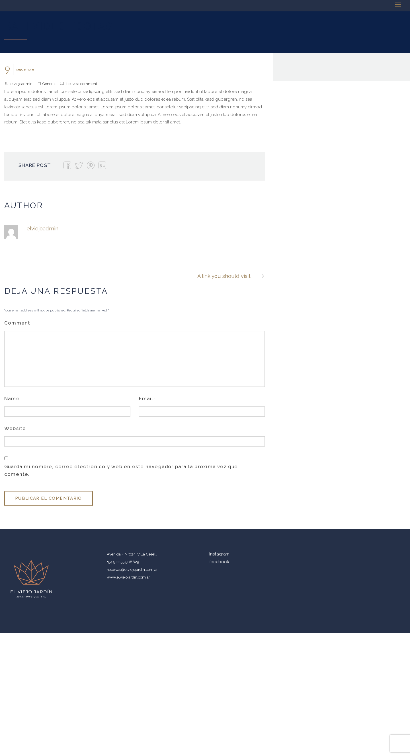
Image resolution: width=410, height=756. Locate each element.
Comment (17, 323)
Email (146, 398)
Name (12, 398)
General (49, 83)
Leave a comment (81, 83)
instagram (219, 554)
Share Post (35, 165)
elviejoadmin (21, 83)
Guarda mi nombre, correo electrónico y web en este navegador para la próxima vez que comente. (121, 470)
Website (15, 428)
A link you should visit (231, 276)
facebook (219, 561)
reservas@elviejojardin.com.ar (132, 569)
